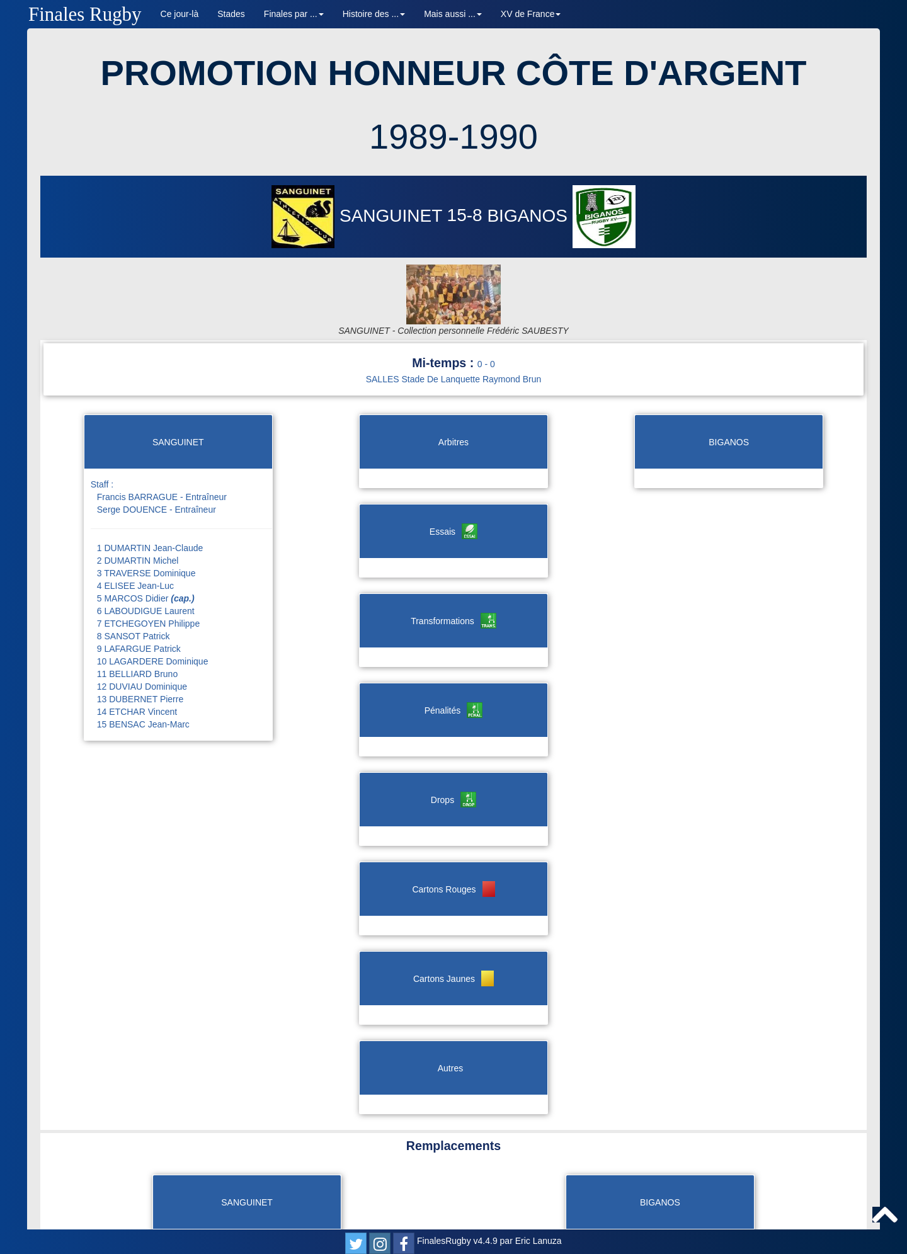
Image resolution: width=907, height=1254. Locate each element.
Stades (231, 14)
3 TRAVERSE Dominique (146, 526)
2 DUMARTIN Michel (138, 513)
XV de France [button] (531, 14)
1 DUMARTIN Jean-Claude (150, 501)
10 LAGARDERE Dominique (152, 614)
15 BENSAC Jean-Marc (143, 677)
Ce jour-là (180, 14)
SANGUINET (359, 215)
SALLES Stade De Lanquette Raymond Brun (454, 332)
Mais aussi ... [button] (453, 14)
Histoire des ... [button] (374, 14)
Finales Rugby (85, 14)
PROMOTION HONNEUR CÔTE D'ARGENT (454, 73)
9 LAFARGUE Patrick (139, 601)
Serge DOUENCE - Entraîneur (156, 462)
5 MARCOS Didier (146, 551)
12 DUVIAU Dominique (142, 639)
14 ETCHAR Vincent (137, 664)
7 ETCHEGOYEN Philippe (148, 576)
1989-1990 (453, 136)
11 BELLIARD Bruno (137, 627)
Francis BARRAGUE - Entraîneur (162, 450)
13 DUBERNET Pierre (140, 652)
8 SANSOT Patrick (133, 589)
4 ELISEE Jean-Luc (135, 538)
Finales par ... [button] (294, 14)
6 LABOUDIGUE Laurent (146, 564)
